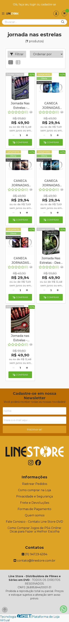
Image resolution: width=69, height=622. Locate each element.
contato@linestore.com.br (34, 560)
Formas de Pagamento (34, 509)
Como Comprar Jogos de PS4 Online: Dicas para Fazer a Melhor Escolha (34, 529)
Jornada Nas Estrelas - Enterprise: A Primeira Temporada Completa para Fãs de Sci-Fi (20, 106)
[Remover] (13, 135)
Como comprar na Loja (34, 490)
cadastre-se (48, 4)
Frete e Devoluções (34, 502)
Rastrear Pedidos (34, 484)
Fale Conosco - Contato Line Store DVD (34, 521)
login (33, 4)
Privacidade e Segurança (34, 496)
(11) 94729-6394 (34, 554)
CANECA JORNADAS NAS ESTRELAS (51, 106)
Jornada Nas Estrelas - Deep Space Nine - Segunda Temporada (51, 261)
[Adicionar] (27, 135)
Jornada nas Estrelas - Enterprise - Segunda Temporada (20, 338)
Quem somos (34, 515)
